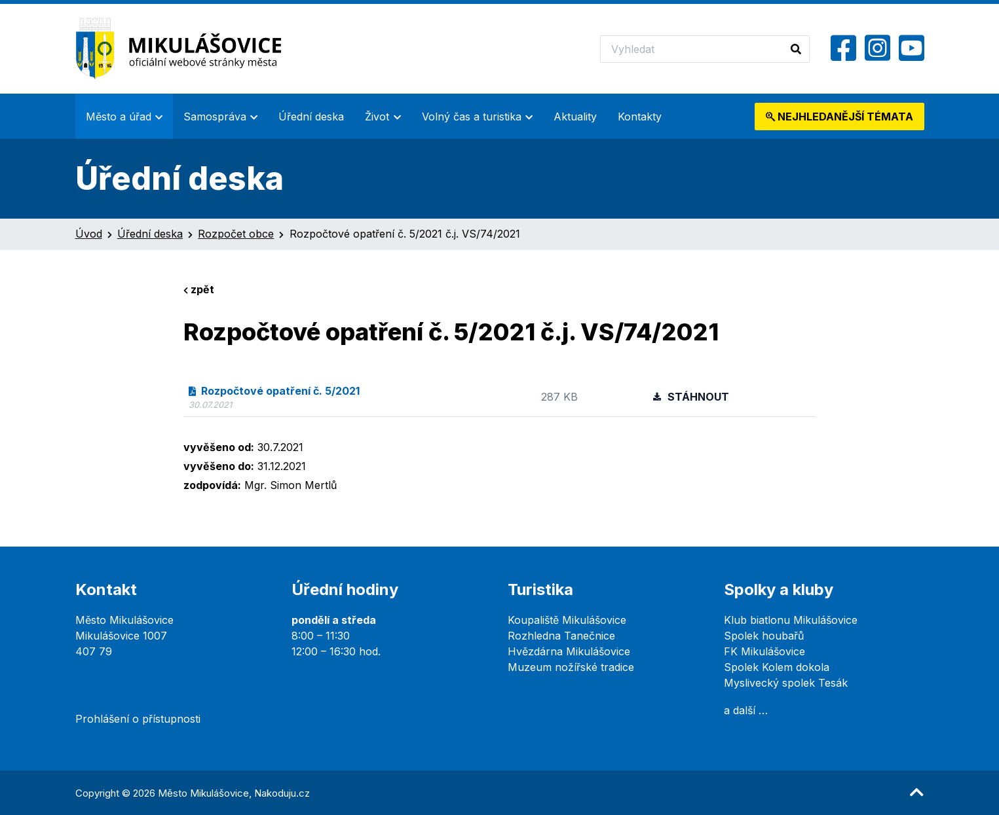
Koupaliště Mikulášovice (567, 619)
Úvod (88, 233)
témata (839, 116)
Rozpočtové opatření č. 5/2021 (274, 390)
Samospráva (214, 116)
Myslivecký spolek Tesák (786, 682)
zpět (198, 289)
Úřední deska (311, 116)
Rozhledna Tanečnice (561, 635)
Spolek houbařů (764, 635)
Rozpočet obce (236, 233)
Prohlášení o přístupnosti (137, 718)
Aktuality (575, 116)
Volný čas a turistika (471, 116)
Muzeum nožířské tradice (571, 667)
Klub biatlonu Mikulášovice (791, 619)
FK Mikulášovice (764, 651)
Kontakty (640, 116)
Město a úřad (118, 116)
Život (377, 116)
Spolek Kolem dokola (776, 667)
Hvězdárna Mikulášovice (569, 651)
